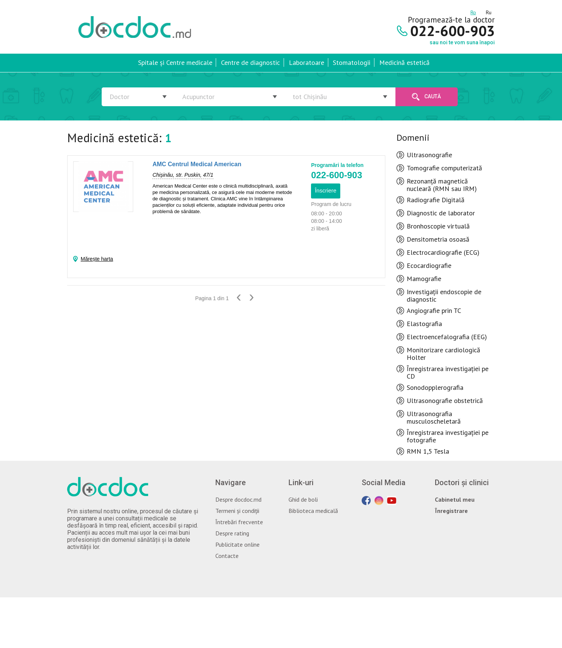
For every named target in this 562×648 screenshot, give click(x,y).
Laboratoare (306, 62)
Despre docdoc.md (238, 499)
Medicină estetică (404, 62)
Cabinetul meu (455, 499)
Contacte (227, 555)
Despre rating (232, 533)
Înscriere (326, 190)
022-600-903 (336, 175)
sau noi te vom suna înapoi (462, 42)
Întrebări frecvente (239, 522)
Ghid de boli (303, 499)
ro (473, 11)
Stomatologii (351, 62)
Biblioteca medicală (313, 510)
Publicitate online (237, 544)
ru (488, 11)
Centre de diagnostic (250, 62)
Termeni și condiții (237, 510)
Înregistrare (451, 510)
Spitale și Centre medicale (175, 62)
